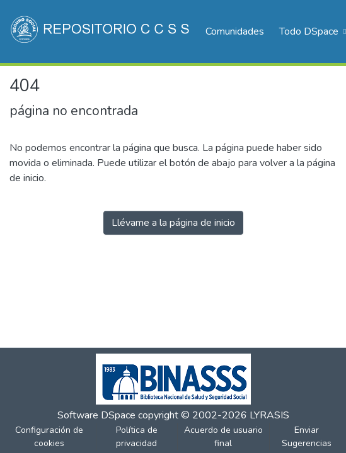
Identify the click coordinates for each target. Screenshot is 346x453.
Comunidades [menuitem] (234, 31)
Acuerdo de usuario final (223, 436)
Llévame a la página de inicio (173, 223)
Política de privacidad (137, 436)
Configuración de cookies (49, 436)
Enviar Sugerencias (307, 436)
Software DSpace (96, 415)
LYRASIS (269, 415)
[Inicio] (101, 31)
